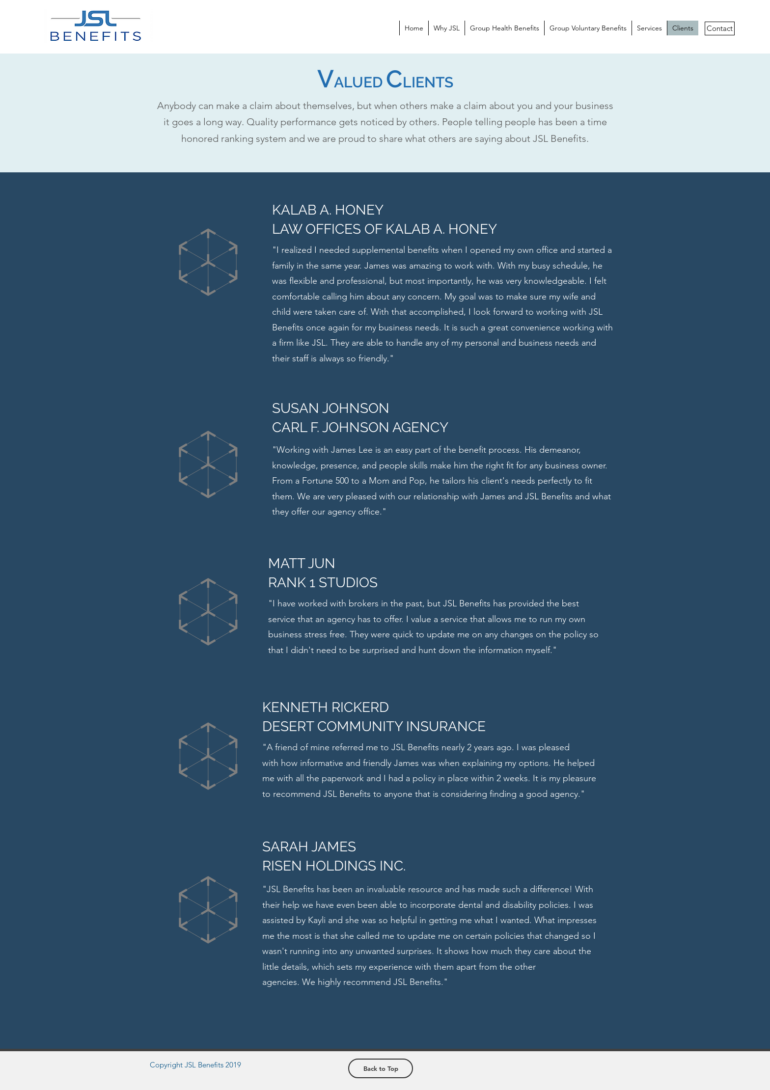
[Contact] (720, 28)
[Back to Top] (380, 1068)
